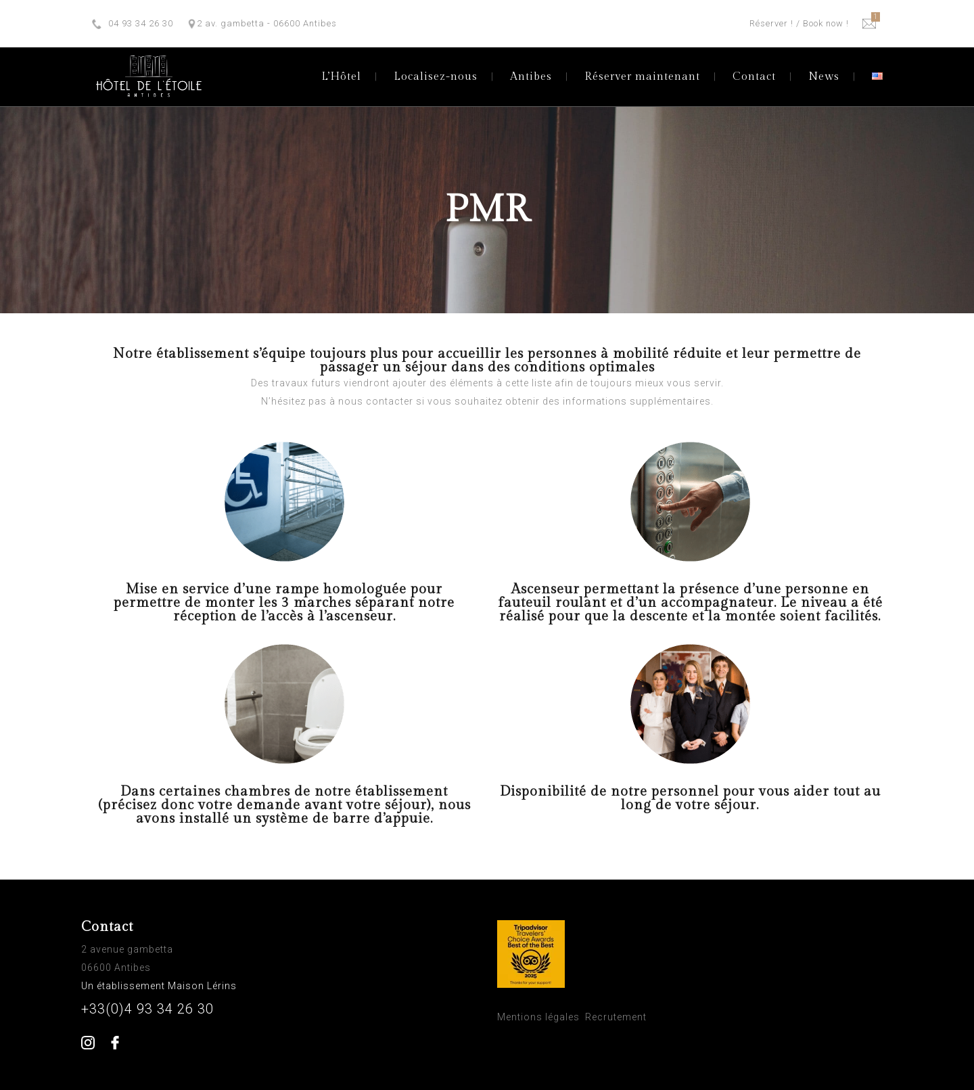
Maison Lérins (203, 985)
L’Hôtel (341, 76)
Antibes (531, 76)
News (823, 76)
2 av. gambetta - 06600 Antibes (267, 23)
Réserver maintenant (642, 76)
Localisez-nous (436, 76)
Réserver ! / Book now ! (799, 23)
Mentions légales (538, 1017)
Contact (754, 76)
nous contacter (375, 401)
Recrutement (616, 1017)
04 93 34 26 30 (140, 23)
